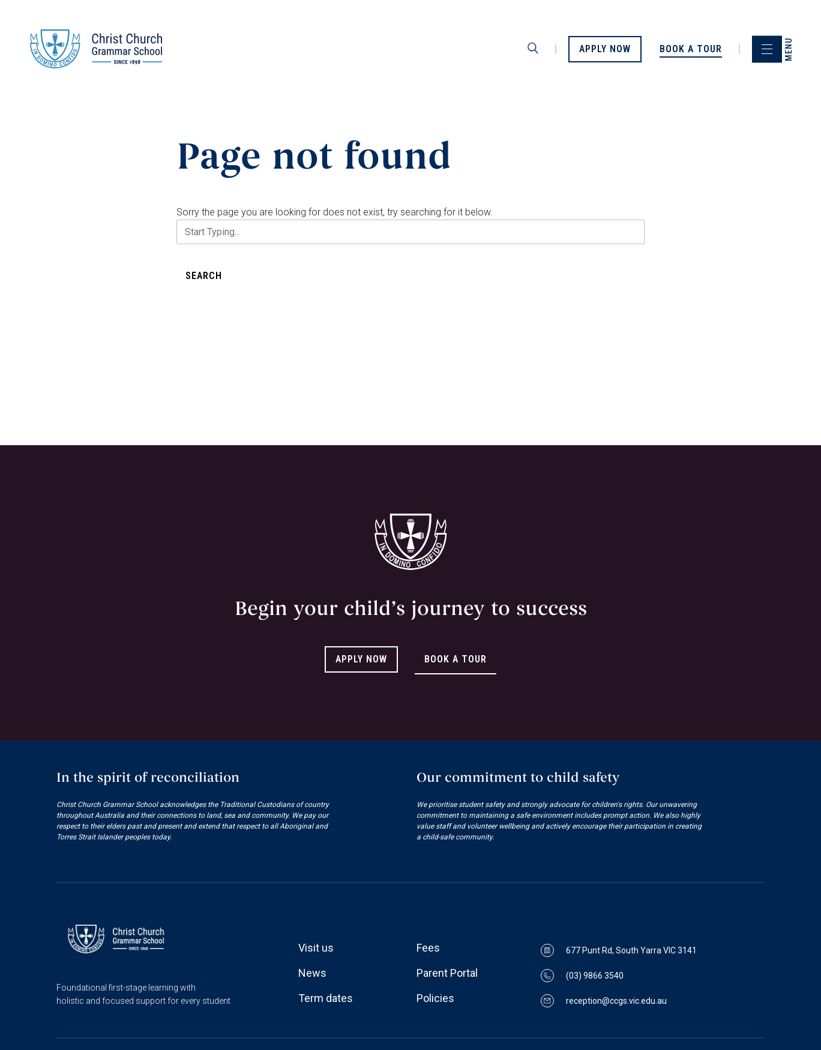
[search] (533, 48)
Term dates (325, 998)
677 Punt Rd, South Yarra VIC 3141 (619, 950)
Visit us (316, 947)
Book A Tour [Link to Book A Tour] (455, 659)
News (312, 973)
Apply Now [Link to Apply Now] (361, 659)
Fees (428, 947)
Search (203, 275)
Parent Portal (447, 973)
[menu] (767, 49)
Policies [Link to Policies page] (435, 998)
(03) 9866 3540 (582, 975)
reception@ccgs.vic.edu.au (604, 1000)
